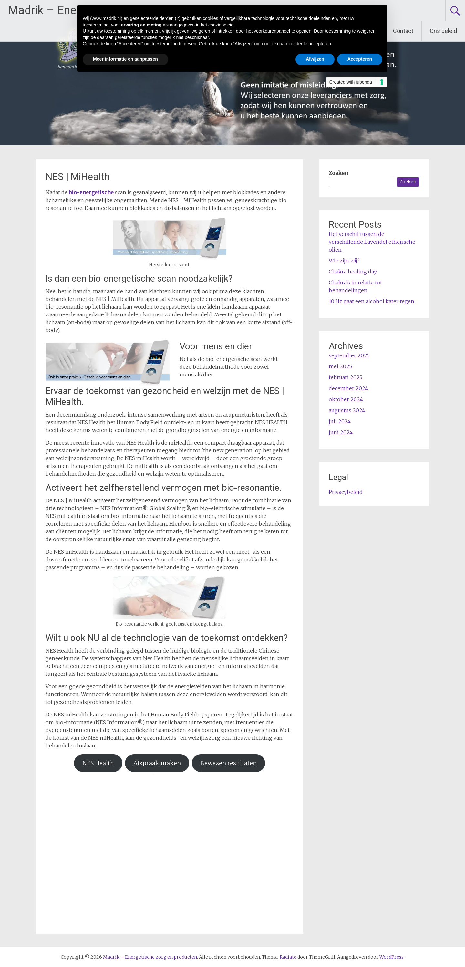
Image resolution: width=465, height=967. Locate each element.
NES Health (98, 763)
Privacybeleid (346, 492)
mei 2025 (340, 366)
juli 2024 (340, 421)
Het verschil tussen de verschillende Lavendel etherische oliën (372, 242)
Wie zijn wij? (344, 260)
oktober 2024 (346, 399)
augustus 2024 (347, 410)
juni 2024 (341, 432)
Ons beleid (443, 30)
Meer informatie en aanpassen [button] (125, 59)
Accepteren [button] (359, 59)
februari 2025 (345, 377)
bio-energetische (91, 192)
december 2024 (348, 388)
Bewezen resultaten (228, 763)
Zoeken (338, 173)
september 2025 (349, 355)
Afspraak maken (157, 763)
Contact (403, 30)
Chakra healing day (353, 271)
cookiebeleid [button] (220, 24)
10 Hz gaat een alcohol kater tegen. (372, 301)
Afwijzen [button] (315, 59)
